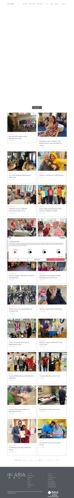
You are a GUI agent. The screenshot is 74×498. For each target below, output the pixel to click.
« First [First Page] (24, 459)
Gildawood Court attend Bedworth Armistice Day (20, 309)
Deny (18, 259)
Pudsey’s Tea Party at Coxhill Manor (51, 174)
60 (52, 459)
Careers (51, 4)
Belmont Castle (42, 339)
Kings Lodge (41, 205)
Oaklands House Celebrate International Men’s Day (18, 209)
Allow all (55, 259)
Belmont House (11, 444)
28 (37, 459)
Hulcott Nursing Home (13, 272)
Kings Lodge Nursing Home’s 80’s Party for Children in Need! (50, 209)
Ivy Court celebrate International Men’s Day (19, 175)
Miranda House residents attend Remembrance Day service (49, 276)
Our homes (25, 4)
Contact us (63, 4)
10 (29, 459)
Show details (60, 256)
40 (47, 459)
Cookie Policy (50, 478)
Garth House (41, 306)
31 (43, 459)
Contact (29, 486)
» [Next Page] (55, 459)
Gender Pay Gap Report (52, 486)
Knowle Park (11, 133)
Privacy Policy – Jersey (51, 476)
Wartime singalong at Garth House (51, 308)
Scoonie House (11, 406)
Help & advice (40, 4)
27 (35, 459)
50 (49, 459)
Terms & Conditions (51, 480)
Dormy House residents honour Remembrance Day (19, 343)
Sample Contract (30, 484)
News (47, 4)
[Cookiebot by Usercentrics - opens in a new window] (59, 238)
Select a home (36, 107)
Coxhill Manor (42, 172)
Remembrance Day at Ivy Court (49, 409)
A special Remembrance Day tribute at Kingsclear (21, 376)
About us (57, 4)
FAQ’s (29, 478)
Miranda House (42, 272)
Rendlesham (41, 138)
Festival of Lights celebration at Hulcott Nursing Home (21, 276)
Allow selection (37, 259)
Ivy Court (10, 172)
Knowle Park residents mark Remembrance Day (18, 137)
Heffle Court (41, 439)
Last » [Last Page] (57, 459)
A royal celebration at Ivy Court (49, 375)
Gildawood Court (12, 306)
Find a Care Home (31, 475)
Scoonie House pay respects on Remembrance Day (19, 410)
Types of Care (32, 4)
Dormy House (11, 339)
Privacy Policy (50, 475)
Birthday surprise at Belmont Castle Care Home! (50, 343)
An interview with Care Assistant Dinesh (50, 443)
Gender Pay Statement (52, 484)
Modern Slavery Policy (52, 482)
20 (31, 459)
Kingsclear (11, 373)
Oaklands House (12, 205)
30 (41, 459)
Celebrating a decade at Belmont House (20, 448)
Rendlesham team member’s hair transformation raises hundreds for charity (50, 143)
